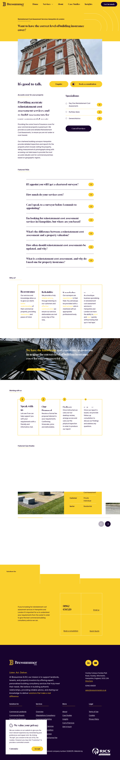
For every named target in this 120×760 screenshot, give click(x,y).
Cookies (92, 715)
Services (47, 4)
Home (35, 4)
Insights (88, 4)
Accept (37, 749)
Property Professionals (17, 719)
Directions (89, 681)
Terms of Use (93, 712)
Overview (39, 712)
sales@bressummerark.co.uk (95, 690)
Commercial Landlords (17, 712)
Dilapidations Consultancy (45, 715)
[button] (101, 524)
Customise (13, 749)
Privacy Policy (94, 719)
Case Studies (74, 4)
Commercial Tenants (16, 715)
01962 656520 (90, 686)
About (60, 4)
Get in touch (67, 727)
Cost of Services (68, 723)
